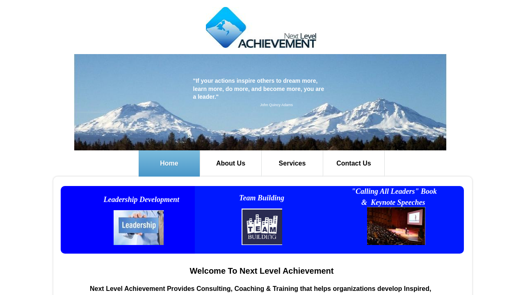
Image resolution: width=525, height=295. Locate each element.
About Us (230, 163)
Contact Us (353, 163)
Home (169, 163)
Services (292, 163)
